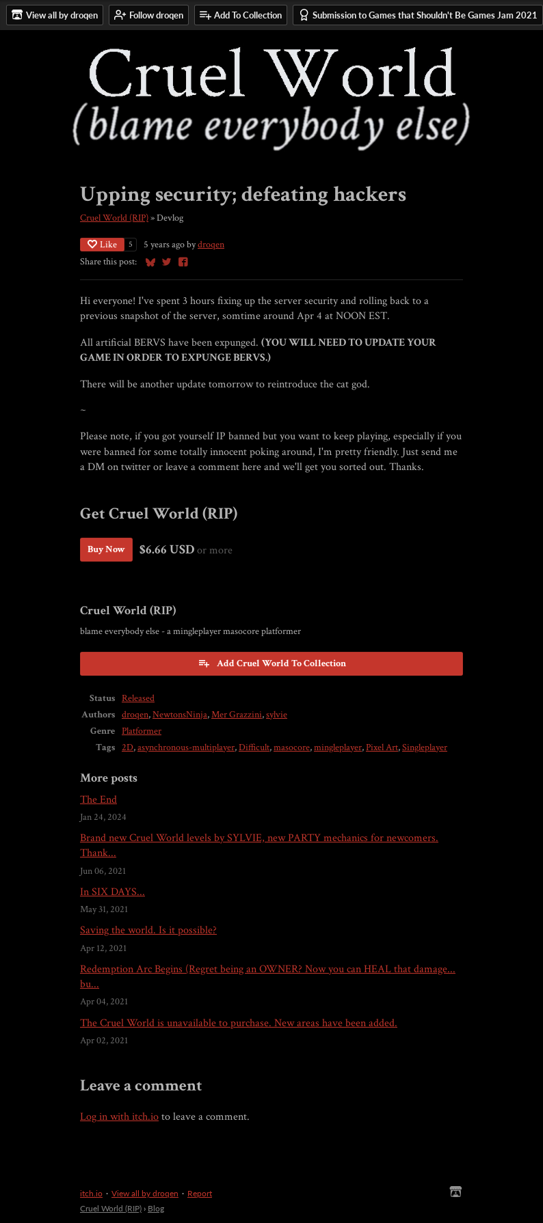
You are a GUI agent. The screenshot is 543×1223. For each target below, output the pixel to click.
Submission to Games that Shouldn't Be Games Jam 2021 (418, 14)
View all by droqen (144, 1193)
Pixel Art (382, 747)
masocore (292, 747)
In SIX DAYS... (112, 892)
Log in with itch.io (119, 1117)
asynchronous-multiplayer (186, 747)
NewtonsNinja (180, 715)
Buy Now (106, 549)
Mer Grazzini (236, 715)
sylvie (276, 715)
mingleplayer (338, 747)
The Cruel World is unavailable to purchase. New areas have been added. (238, 1023)
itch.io (91, 1193)
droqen (211, 244)
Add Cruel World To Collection (272, 663)
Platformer (141, 731)
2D (127, 747)
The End (98, 800)
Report (199, 1193)
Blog (156, 1208)
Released (138, 698)
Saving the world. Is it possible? (148, 930)
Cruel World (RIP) (114, 218)
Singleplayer (424, 747)
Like (102, 244)
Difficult (254, 747)
